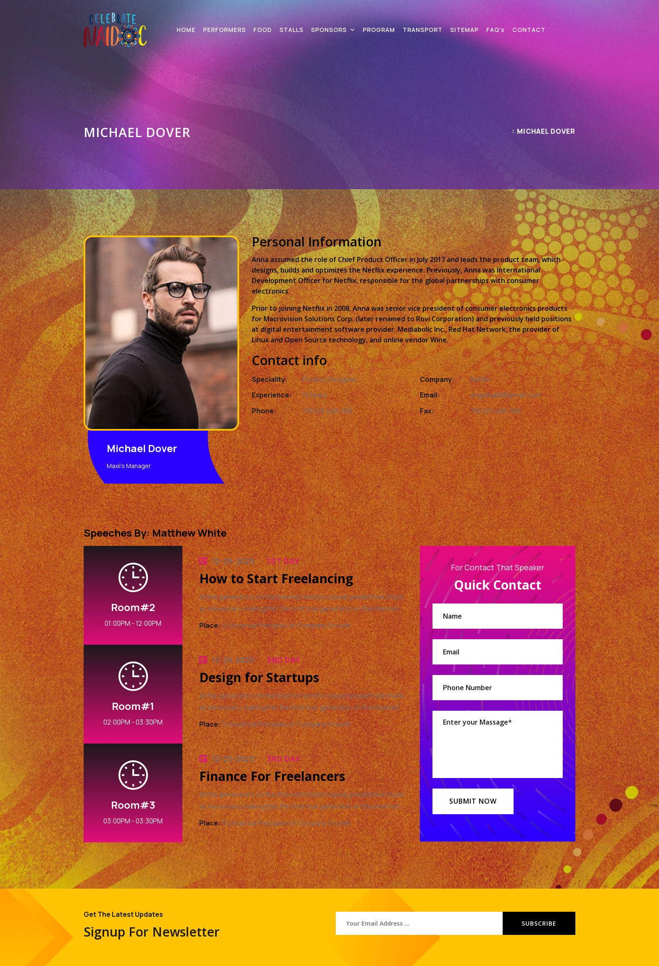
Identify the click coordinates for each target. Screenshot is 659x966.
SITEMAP (464, 30)
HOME (186, 30)
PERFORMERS (224, 30)
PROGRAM (379, 30)
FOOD (262, 30)
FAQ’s (495, 30)
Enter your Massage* (497, 744)
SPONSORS (329, 30)
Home (506, 133)
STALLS (291, 30)
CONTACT (529, 30)
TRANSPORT (423, 30)
